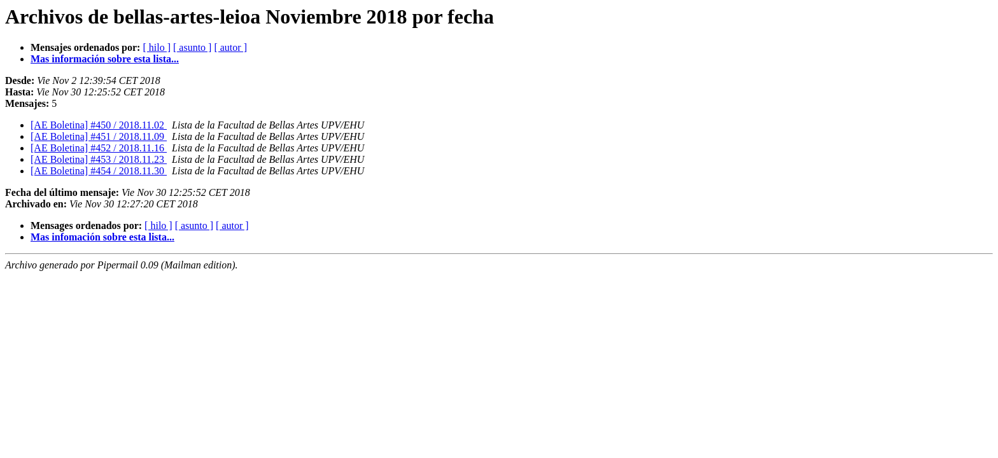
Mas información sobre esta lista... (105, 58)
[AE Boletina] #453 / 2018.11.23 (99, 159)
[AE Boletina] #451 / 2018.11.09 (99, 136)
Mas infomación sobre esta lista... (102, 237)
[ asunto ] (192, 47)
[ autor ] (230, 47)
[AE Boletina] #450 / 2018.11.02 (99, 125)
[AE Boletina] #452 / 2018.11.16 (99, 147)
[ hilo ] (157, 47)
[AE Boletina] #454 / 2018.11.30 (99, 170)
